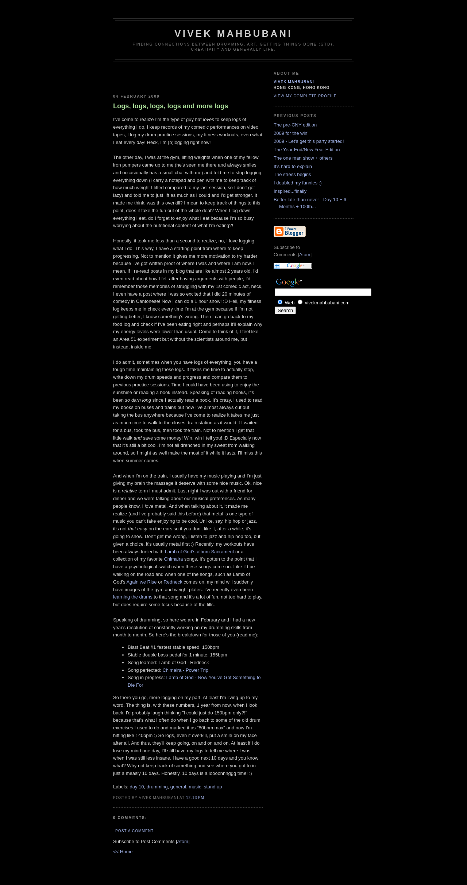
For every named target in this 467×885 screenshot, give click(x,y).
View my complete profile (305, 96)
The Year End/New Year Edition (307, 149)
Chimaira (173, 559)
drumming (157, 787)
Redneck (172, 582)
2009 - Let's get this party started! (309, 141)
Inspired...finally (290, 191)
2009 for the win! (291, 133)
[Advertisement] (155, 76)
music (195, 787)
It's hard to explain (293, 166)
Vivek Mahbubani (233, 33)
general (178, 787)
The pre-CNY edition (295, 125)
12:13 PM (195, 798)
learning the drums (133, 597)
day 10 (137, 787)
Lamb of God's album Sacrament (199, 551)
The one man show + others (303, 158)
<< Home (122, 851)
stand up (213, 787)
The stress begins (292, 174)
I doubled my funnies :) (298, 183)
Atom (182, 841)
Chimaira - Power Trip (185, 670)
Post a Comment (134, 831)
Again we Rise (141, 582)
